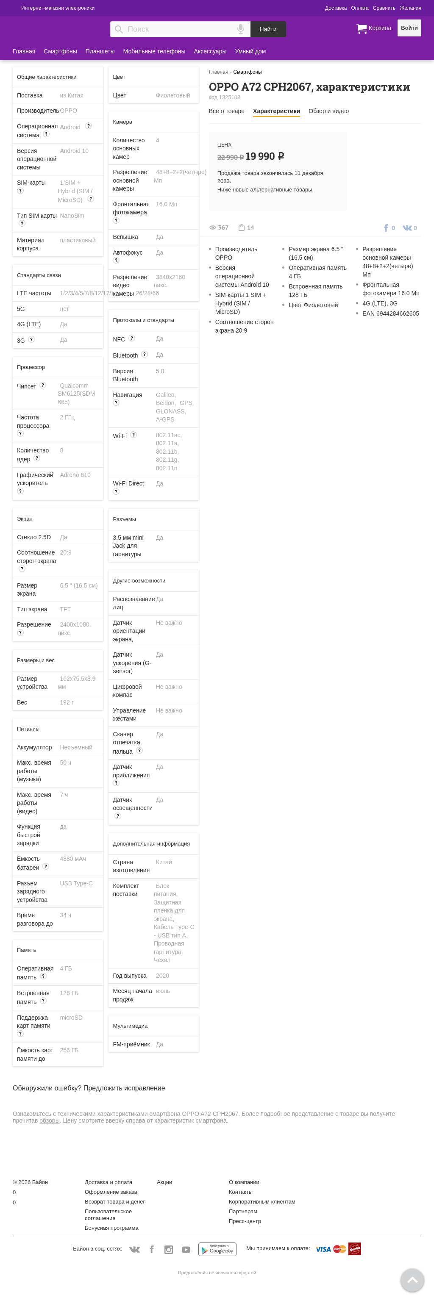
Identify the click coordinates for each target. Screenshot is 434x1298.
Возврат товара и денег (115, 1201)
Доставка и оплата (108, 1182)
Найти (268, 29)
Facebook (151, 1250)
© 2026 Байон (30, 1182)
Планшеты (100, 51)
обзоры (49, 1120)
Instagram (169, 1250)
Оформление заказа (111, 1192)
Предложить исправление (124, 1088)
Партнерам (243, 1211)
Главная (24, 51)
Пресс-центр (245, 1221)
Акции (164, 1182)
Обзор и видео (329, 111)
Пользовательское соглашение (108, 1214)
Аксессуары (210, 51)
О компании (244, 1182)
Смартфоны (60, 51)
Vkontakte (134, 1249)
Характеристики (276, 111)
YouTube (186, 1250)
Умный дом (250, 51)
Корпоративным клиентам (262, 1201)
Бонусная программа (112, 1228)
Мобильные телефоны (154, 51)
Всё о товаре (227, 111)
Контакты (241, 1192)
